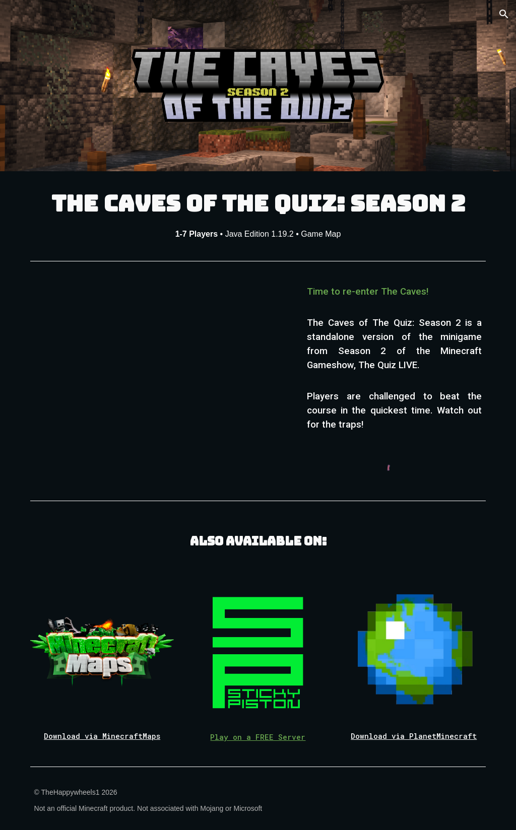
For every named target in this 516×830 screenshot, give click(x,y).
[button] (504, 14)
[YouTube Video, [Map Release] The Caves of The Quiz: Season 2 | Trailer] (160, 351)
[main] (258, 213)
